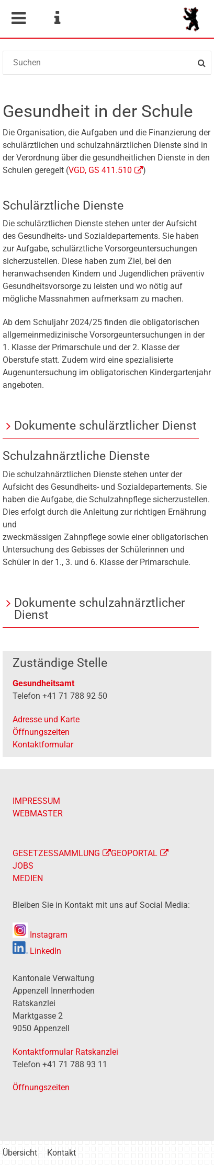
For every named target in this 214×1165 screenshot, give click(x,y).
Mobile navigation (18, 18)
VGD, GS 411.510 (100, 170)
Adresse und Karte (46, 719)
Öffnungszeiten (41, 732)
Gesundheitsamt (43, 683)
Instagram (40, 935)
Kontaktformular (43, 744)
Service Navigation (57, 18)
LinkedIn (37, 951)
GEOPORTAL (134, 853)
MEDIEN (28, 878)
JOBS (23, 866)
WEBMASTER (38, 813)
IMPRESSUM (36, 801)
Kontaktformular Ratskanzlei (65, 1052)
